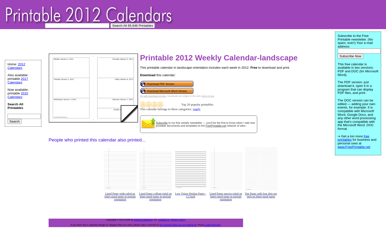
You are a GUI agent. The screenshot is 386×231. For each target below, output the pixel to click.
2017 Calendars (18, 80)
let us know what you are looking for (178, 224)
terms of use (208, 96)
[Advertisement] (93, 42)
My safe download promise (153, 96)
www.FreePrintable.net (354, 147)
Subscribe (162, 122)
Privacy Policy (178, 219)
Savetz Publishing (143, 219)
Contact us (163, 219)
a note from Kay (212, 224)
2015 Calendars (18, 95)
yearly (197, 109)
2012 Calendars (16, 66)
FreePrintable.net (216, 125)
